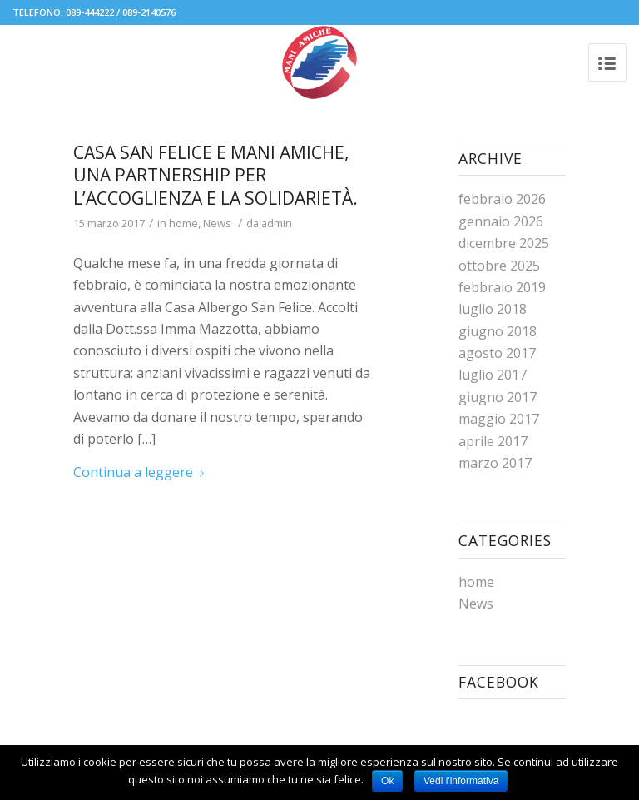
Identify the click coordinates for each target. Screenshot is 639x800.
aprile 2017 (493, 441)
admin (276, 223)
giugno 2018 (497, 331)
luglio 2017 (492, 374)
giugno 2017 (497, 397)
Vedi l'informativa (461, 781)
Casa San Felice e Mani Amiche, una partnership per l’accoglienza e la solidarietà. (215, 175)
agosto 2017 (497, 353)
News (217, 223)
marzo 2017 (495, 463)
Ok (387, 781)
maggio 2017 (498, 419)
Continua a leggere (142, 472)
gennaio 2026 (500, 221)
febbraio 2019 (502, 287)
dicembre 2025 (503, 243)
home (183, 223)
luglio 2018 (492, 309)
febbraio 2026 (502, 199)
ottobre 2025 (499, 265)
